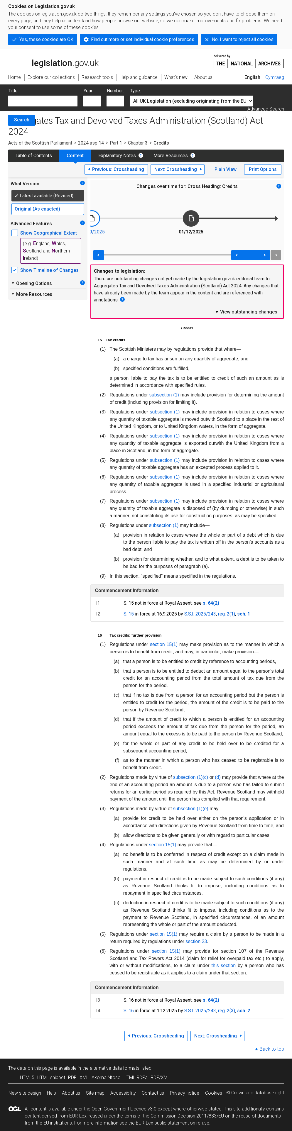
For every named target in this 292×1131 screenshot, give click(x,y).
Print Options (263, 169)
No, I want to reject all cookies (243, 39)
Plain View (226, 169)
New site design (25, 1093)
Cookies (213, 1093)
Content (75, 155)
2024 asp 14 (91, 143)
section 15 (161, 644)
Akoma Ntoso (106, 1077)
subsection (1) (164, 394)
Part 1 (116, 143)
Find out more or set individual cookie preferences (142, 39)
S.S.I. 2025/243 (200, 614)
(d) (218, 777)
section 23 (196, 941)
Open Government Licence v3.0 (124, 1109)
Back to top (272, 1049)
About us (71, 1093)
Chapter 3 (138, 143)
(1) (175, 644)
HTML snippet (51, 1077)
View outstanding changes (246, 312)
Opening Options (31, 283)
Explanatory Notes (117, 155)
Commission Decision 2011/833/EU (187, 1116)
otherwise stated (204, 1109)
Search (21, 120)
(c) (205, 777)
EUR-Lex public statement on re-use (172, 1123)
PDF (72, 1077)
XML (84, 1077)
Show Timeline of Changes (49, 270)
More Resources (170, 155)
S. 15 (129, 614)
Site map (95, 1093)
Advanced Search (265, 109)
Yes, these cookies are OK (46, 39)
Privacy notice (184, 1093)
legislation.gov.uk (53, 61)
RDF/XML (160, 1077)
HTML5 (27, 1077)
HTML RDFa (136, 1077)
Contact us (153, 1093)
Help (51, 1093)
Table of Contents (34, 155)
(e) (205, 808)
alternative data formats (114, 1068)
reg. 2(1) (226, 614)
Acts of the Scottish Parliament (40, 143)
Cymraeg (274, 77)
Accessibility (123, 1093)
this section (224, 965)
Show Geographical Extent (48, 233)
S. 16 (129, 1010)
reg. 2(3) (226, 1010)
